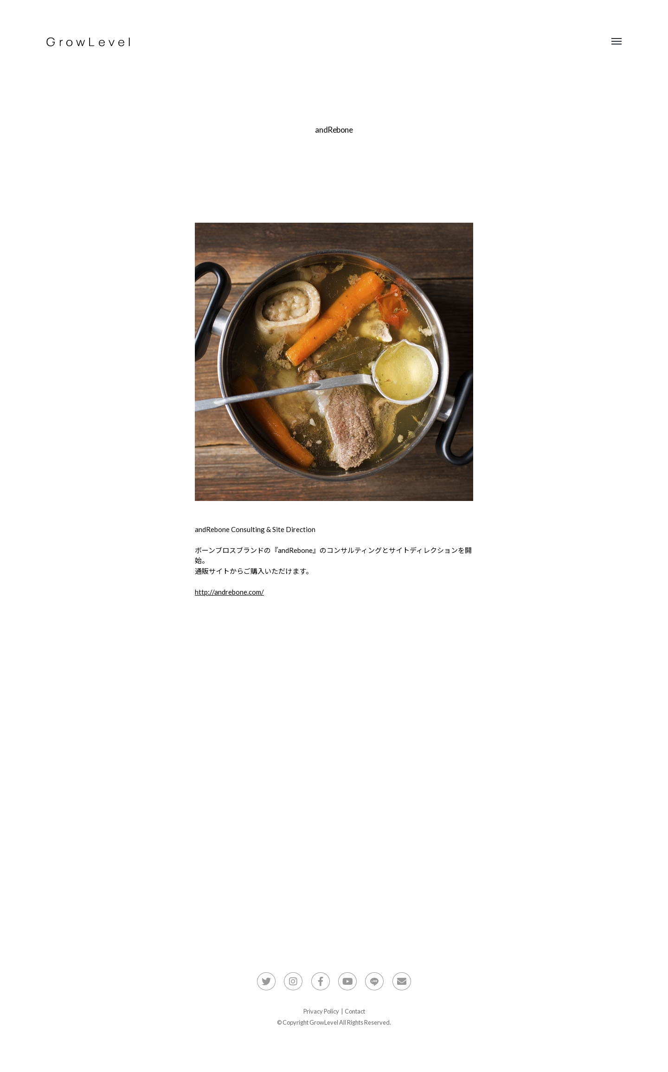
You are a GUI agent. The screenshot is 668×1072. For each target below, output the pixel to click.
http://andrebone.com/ (229, 592)
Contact (355, 1011)
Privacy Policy (321, 1011)
